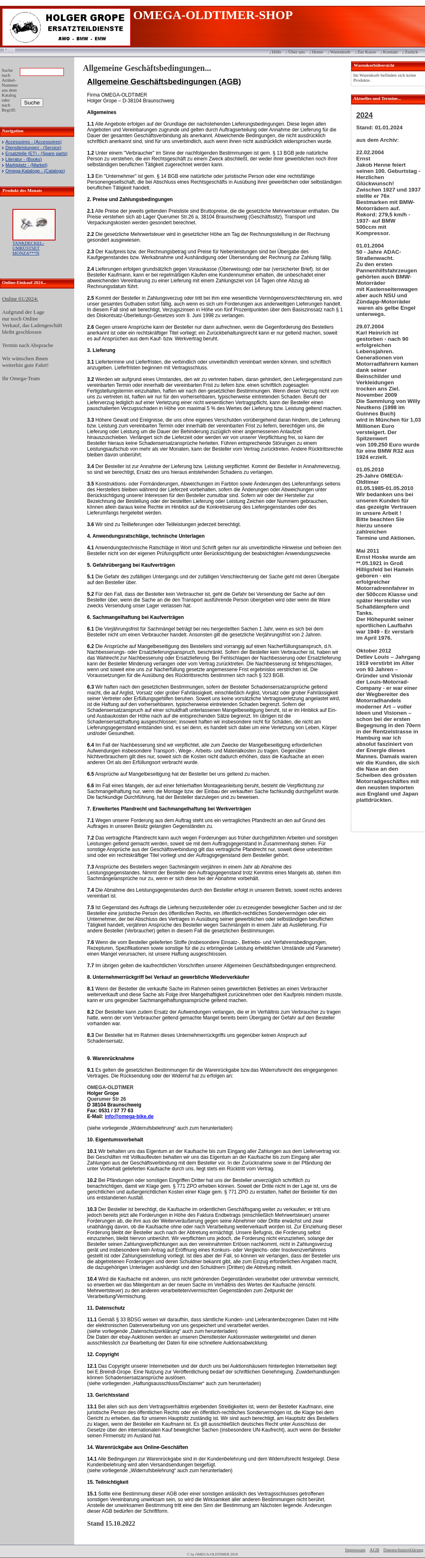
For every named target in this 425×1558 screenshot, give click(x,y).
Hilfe (277, 51)
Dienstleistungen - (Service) (33, 147)
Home (317, 51)
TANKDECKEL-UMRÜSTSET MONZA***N (28, 247)
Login (7, 48)
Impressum (355, 1549)
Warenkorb (340, 51)
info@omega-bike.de (129, 1116)
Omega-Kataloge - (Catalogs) (35, 170)
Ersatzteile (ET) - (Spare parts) (36, 153)
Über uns (296, 51)
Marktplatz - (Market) (26, 165)
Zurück (411, 51)
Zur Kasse (366, 51)
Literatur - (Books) (23, 159)
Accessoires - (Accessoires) (33, 141)
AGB (374, 1549)
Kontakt (390, 51)
